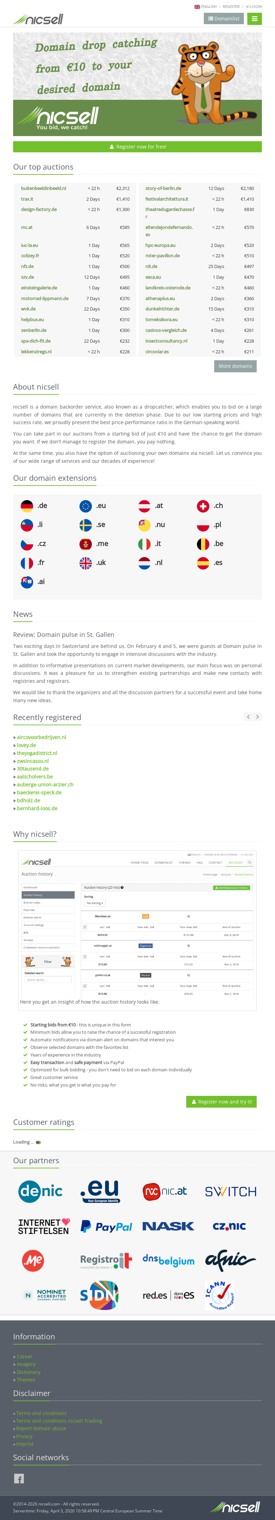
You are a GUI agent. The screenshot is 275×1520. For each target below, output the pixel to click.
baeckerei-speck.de (39, 792)
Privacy (24, 1436)
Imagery (26, 1364)
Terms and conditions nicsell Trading (59, 1420)
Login (254, 6)
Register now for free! (138, 146)
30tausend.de (33, 768)
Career (24, 1356)
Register (231, 6)
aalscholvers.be (35, 776)
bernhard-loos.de (37, 808)
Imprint (25, 1444)
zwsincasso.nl (33, 761)
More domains (235, 366)
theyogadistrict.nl (37, 753)
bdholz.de (28, 800)
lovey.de (26, 745)
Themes (26, 1379)
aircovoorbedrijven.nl (41, 737)
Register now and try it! (221, 1101)
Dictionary (28, 1372)
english (209, 6)
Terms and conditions (41, 1413)
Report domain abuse (41, 1428)
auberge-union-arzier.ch (45, 784)
